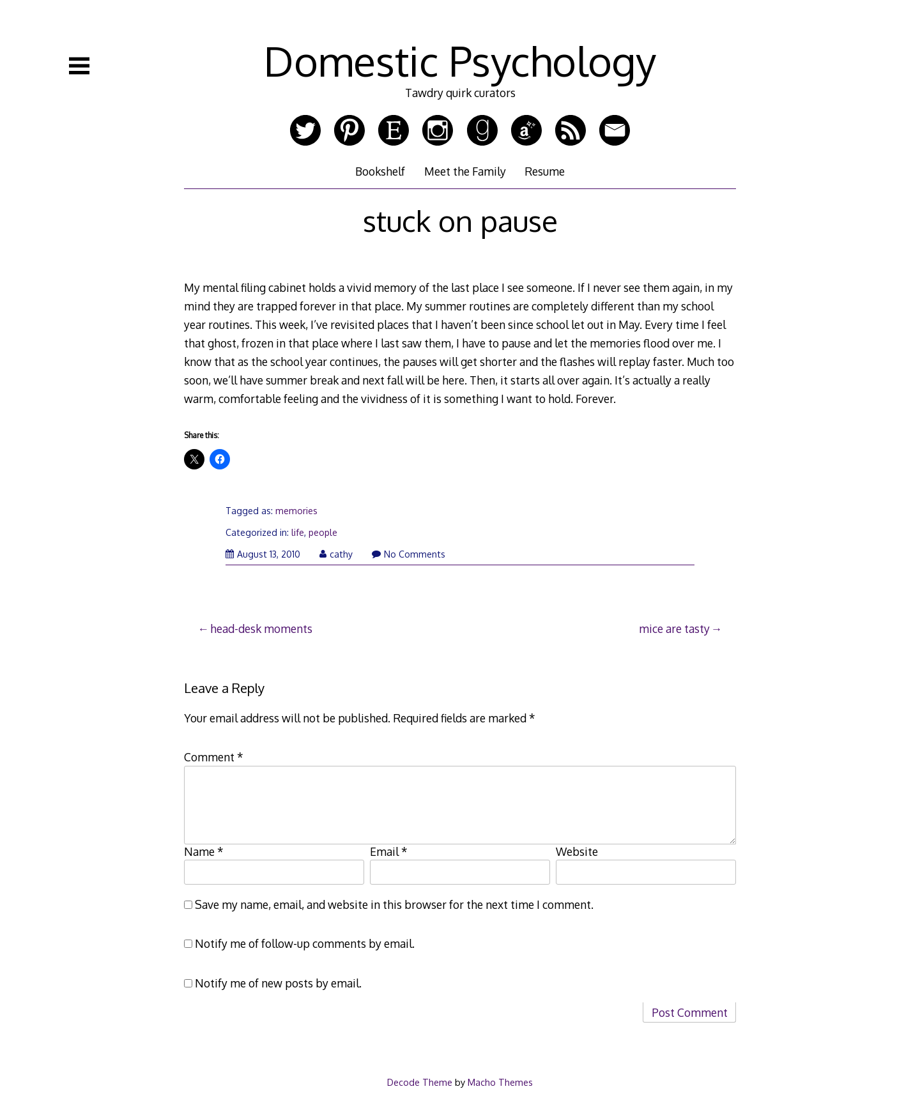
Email (389, 851)
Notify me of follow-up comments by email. (305, 943)
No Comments (408, 554)
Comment (213, 757)
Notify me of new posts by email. (278, 983)
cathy (336, 554)
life (297, 532)
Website (577, 851)
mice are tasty (674, 628)
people (323, 532)
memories (296, 510)
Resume (545, 171)
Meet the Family (465, 171)
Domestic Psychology (460, 60)
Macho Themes (500, 1082)
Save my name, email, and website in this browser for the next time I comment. (394, 904)
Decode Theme (419, 1082)
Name (204, 851)
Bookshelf (380, 171)
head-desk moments (261, 628)
